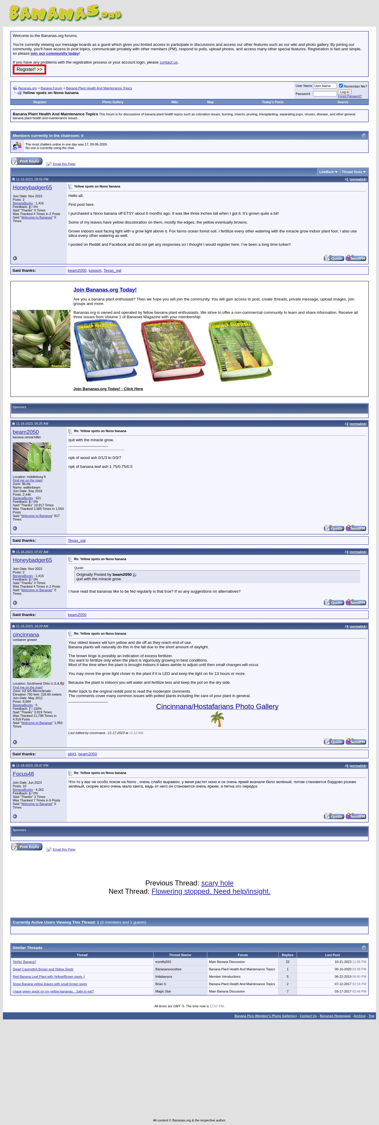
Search (343, 102)
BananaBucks (23, 203)
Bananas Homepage (335, 1016)
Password (303, 94)
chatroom (70, 135)
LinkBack (326, 172)
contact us (169, 62)
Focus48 (23, 774)
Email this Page (64, 164)
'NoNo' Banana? (24, 962)
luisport (95, 270)
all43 (72, 754)
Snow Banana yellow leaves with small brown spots (50, 984)
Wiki (174, 102)
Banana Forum (51, 88)
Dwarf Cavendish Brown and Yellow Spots (43, 969)
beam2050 (77, 270)
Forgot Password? (350, 96)
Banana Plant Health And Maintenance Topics (99, 88)
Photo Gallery (113, 102)
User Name (304, 86)
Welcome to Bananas (36, 217)
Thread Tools (352, 172)
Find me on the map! (28, 480)
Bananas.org (27, 88)
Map (210, 102)
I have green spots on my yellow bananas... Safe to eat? (53, 991)
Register (39, 102)
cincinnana (26, 634)
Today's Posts (273, 102)
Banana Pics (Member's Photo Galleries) (266, 1016)
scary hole (217, 883)
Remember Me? (353, 86)
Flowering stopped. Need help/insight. (211, 891)
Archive (360, 1016)
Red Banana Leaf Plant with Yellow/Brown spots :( (49, 976)
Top (371, 1016)
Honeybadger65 (32, 187)
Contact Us (308, 1016)
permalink (358, 179)
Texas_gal (112, 270)
